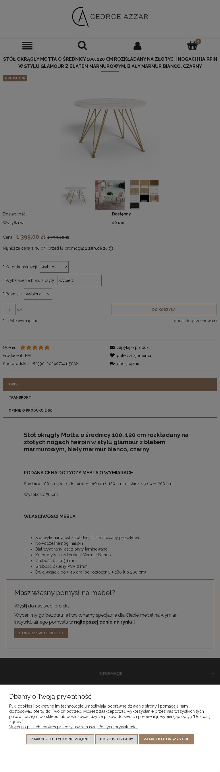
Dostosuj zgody (116, 739)
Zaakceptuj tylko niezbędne (60, 739)
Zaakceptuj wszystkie (166, 739)
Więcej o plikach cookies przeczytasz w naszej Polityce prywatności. (73, 727)
